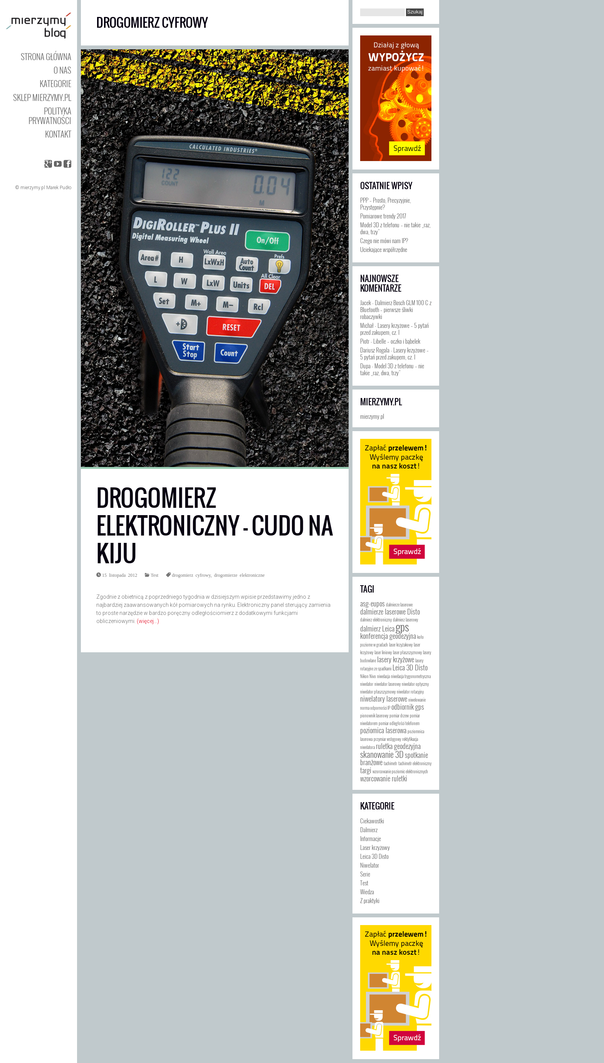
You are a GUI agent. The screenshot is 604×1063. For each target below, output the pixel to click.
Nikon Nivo (368, 676)
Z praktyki (369, 900)
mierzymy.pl (381, 402)
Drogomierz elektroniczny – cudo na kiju (214, 525)
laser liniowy (383, 652)
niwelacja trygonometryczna (411, 676)
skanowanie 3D (382, 753)
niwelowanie (417, 700)
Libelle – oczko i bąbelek (396, 341)
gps (402, 626)
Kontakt (58, 134)
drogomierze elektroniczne (239, 575)
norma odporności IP (375, 708)
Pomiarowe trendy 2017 (383, 216)
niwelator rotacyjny (410, 692)
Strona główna (46, 56)
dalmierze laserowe (399, 604)
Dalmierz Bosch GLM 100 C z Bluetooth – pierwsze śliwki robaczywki (395, 309)
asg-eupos (372, 603)
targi (365, 770)
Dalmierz (369, 829)
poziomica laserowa (383, 730)
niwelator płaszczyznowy (378, 692)
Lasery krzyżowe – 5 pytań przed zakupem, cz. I (394, 328)
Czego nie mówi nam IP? (384, 240)
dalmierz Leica (377, 628)
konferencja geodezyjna (388, 636)
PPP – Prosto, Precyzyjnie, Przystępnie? (385, 203)
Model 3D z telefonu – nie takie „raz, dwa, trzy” (395, 228)
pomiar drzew (399, 715)
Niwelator (369, 865)
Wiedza (367, 891)
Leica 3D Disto (410, 667)
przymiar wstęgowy (387, 739)
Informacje (370, 838)
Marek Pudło (58, 187)
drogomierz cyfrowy (191, 575)
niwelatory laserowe (383, 699)
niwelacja (383, 676)
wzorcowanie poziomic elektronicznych (400, 771)
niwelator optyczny (415, 684)
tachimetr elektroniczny (414, 763)
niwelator (366, 684)
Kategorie (55, 83)
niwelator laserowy (387, 684)
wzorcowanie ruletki (383, 778)
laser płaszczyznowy (407, 652)
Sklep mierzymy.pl (42, 97)
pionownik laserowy (374, 715)
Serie (365, 874)
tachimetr (390, 763)
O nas (62, 70)
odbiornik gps (407, 707)
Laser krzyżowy (375, 847)
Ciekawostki (372, 820)
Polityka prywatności (50, 115)
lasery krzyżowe (395, 659)
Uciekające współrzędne (383, 249)
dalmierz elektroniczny (376, 619)
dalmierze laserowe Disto (390, 611)
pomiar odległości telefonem (399, 723)
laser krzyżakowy (401, 644)
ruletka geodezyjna (398, 746)
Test (154, 575)
